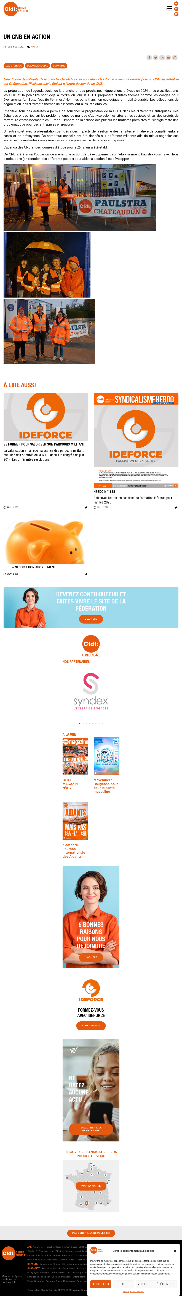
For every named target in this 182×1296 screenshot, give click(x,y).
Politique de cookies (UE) (9, 1281)
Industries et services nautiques (83, 1264)
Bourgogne (33, 1273)
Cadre (74, 1247)
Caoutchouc (14, 66)
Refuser (123, 1284)
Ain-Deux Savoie (67, 1268)
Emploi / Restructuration (39, 1256)
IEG (63, 1264)
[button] (175, 1251)
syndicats (33, 1268)
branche (32, 1264)
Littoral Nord (79, 1277)
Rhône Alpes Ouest (73, 1281)
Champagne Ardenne (81, 1273)
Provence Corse (54, 1281)
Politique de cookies (133, 1292)
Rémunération (67, 1260)
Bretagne (44, 1273)
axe (29, 1247)
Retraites (80, 1260)
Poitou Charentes (36, 1281)
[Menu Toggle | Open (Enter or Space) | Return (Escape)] (166, 9)
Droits (85, 1251)
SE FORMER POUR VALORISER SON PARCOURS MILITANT (44, 445)
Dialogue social (37, 66)
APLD (66, 1247)
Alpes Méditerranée (86, 1268)
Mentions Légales (12, 1276)
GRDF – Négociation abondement (30, 567)
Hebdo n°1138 (104, 492)
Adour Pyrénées (50, 1268)
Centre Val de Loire (60, 1273)
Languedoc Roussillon (38, 1277)
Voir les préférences (156, 1284)
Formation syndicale (86, 1256)
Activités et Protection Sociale (48, 1247)
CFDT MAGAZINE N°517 (71, 784)
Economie (59, 66)
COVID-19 (32, 1251)
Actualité (35, 47)
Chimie (56, 1264)
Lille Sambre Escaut (61, 1277)
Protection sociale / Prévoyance (43, 1260)
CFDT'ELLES (85, 1247)
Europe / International (63, 1256)
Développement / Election (51, 1251)
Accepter (101, 1284)
